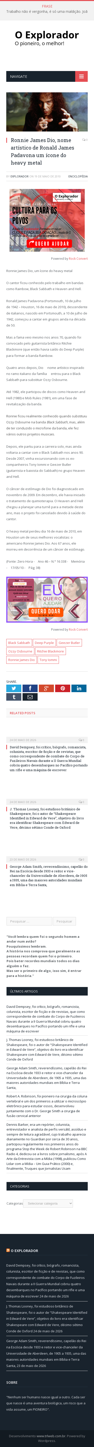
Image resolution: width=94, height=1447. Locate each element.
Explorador (20, 176)
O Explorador (24, 1250)
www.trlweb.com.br (51, 1436)
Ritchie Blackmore (50, 651)
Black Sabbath (19, 642)
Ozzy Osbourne (20, 651)
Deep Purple (44, 642)
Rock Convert (78, 258)
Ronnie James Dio (21, 659)
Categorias (15, 1203)
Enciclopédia (78, 176)
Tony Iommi (48, 659)
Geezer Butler (69, 642)
